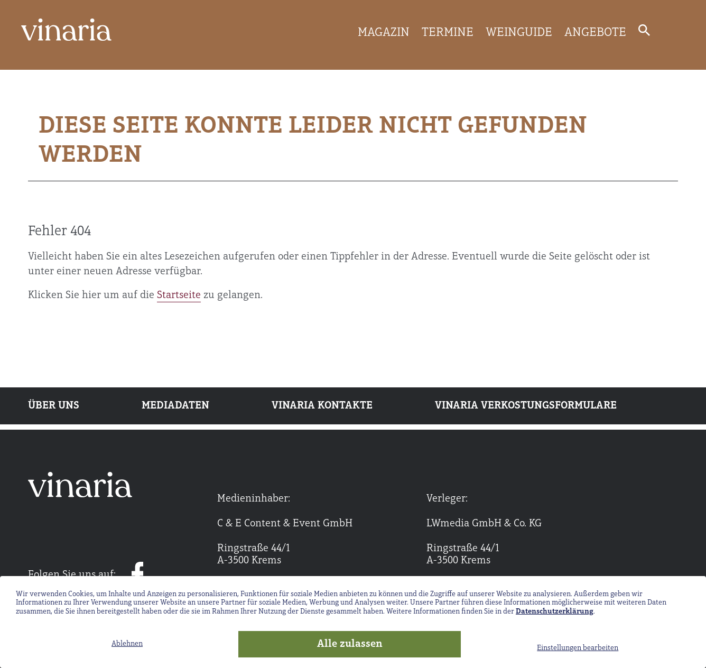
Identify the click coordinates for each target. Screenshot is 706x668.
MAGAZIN (384, 32)
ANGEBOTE (595, 32)
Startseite (179, 295)
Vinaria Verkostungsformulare (526, 406)
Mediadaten (175, 406)
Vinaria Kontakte (322, 406)
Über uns (53, 406)
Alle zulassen (350, 644)
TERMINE (447, 32)
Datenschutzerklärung (554, 612)
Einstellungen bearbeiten (577, 648)
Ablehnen (127, 644)
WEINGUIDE (519, 32)
